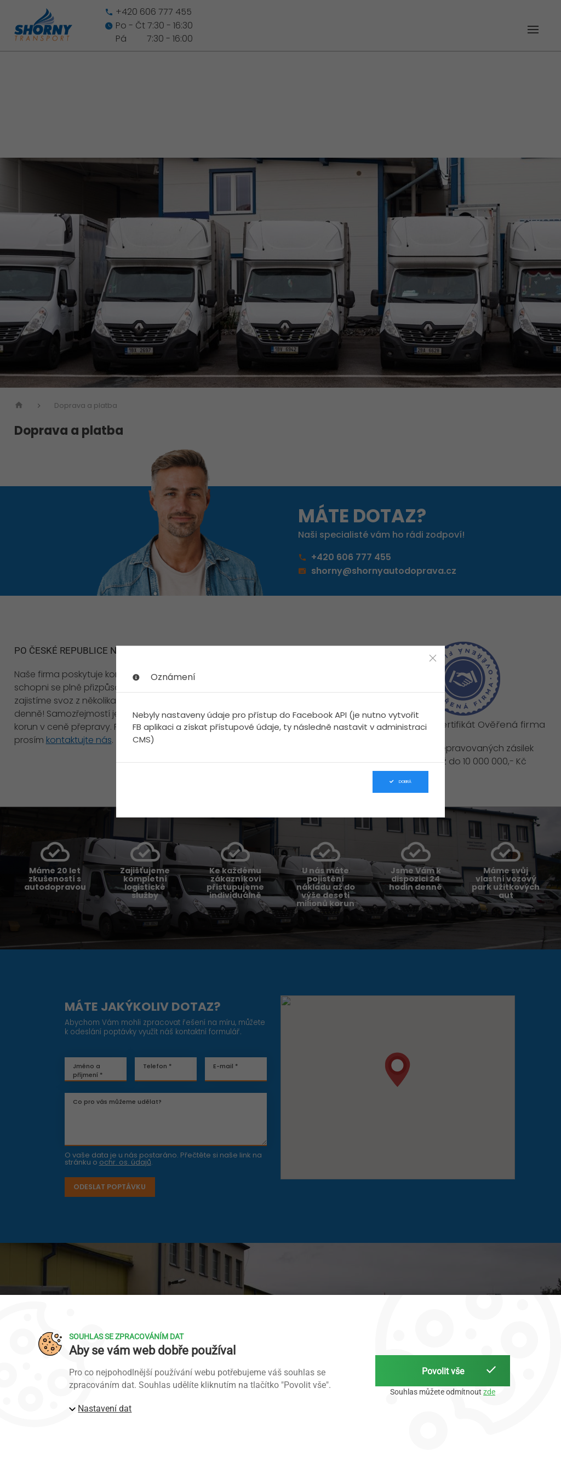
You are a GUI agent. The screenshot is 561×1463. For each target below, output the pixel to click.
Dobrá (400, 782)
